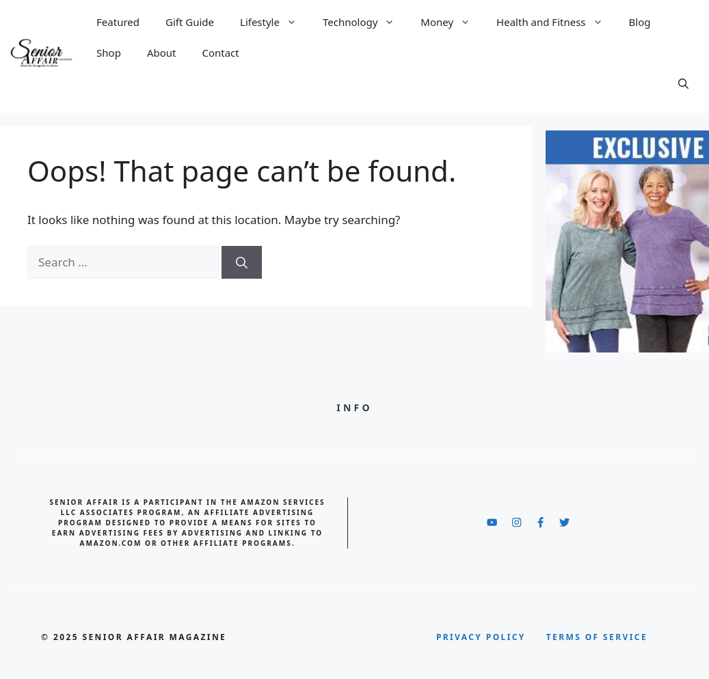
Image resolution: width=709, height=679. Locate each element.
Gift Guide (189, 22)
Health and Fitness (552, 22)
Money (448, 22)
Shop (108, 52)
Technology (362, 22)
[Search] (242, 262)
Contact (220, 52)
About (161, 52)
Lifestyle (272, 22)
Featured (117, 22)
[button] (677, 83)
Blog (640, 22)
